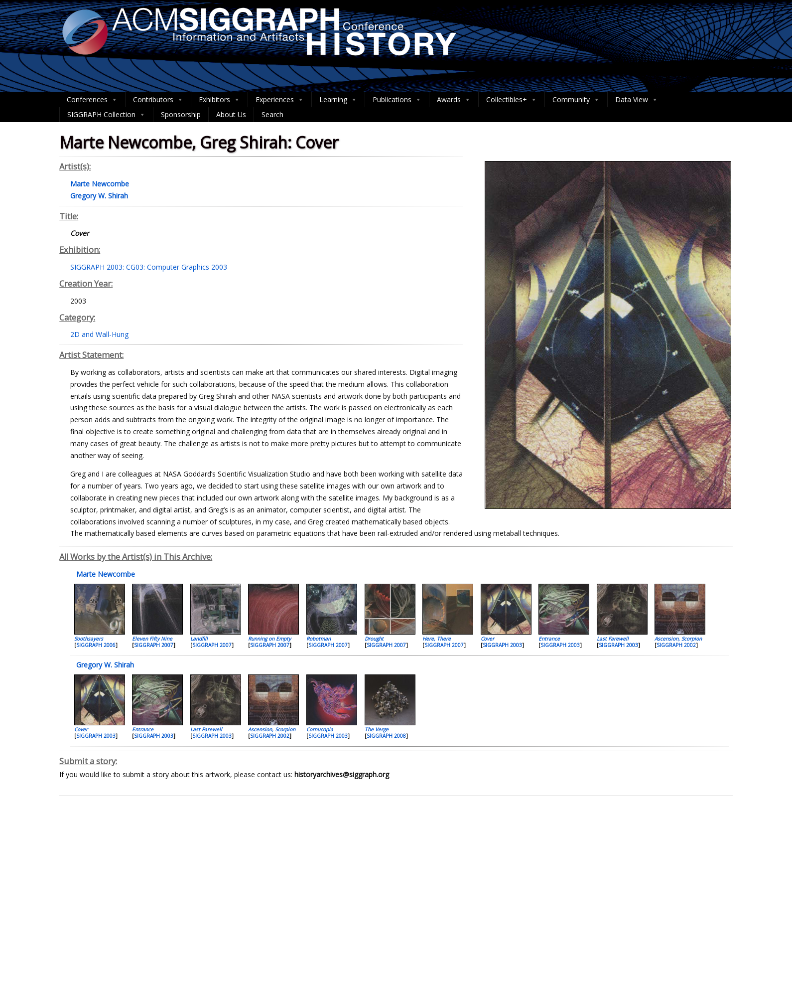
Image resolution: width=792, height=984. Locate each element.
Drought (374, 638)
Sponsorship (181, 114)
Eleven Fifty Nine (152, 638)
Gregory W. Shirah (104, 664)
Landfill (199, 638)
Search (272, 114)
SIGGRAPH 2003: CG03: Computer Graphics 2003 (148, 267)
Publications (397, 99)
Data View (636, 99)
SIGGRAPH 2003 (502, 645)
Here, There (436, 638)
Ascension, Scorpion (678, 638)
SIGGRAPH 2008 (386, 735)
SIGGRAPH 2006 (96, 645)
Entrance (549, 638)
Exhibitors (219, 99)
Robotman (318, 638)
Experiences (280, 99)
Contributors (158, 99)
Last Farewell (613, 638)
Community (576, 99)
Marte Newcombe (104, 574)
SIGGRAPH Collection (106, 114)
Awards (454, 99)
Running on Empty (269, 638)
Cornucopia (319, 729)
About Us (231, 114)
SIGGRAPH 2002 (676, 645)
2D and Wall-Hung (99, 334)
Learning (338, 99)
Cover (487, 638)
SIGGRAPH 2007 (153, 645)
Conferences (92, 99)
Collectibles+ (511, 99)
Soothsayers (88, 638)
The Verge (377, 729)
